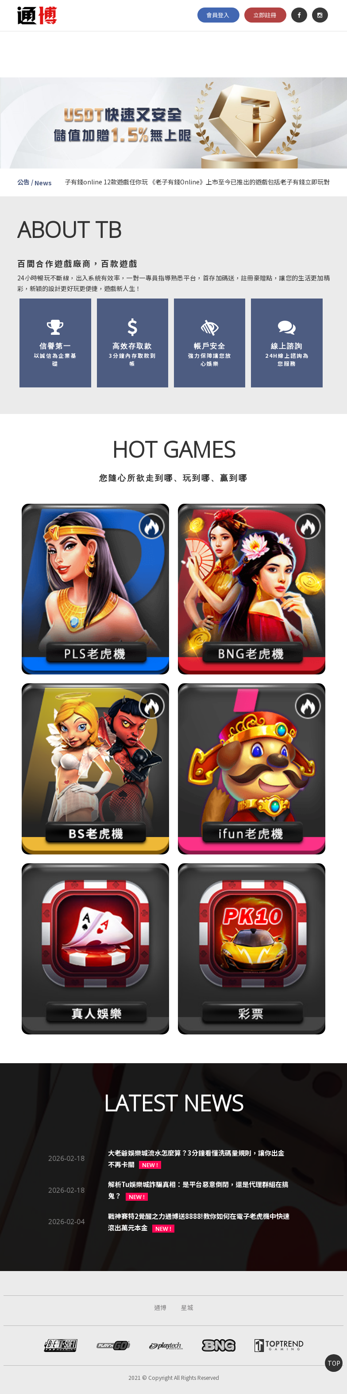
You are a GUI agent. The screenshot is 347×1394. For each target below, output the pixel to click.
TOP (334, 1363)
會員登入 (217, 15)
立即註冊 (264, 15)
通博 (160, 1307)
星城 (187, 1307)
